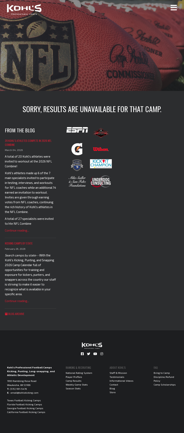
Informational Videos (121, 380)
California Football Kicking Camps (26, 412)
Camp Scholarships (165, 384)
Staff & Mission (118, 372)
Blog (112, 388)
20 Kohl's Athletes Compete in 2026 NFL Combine (28, 142)
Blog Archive (14, 314)
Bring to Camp (162, 372)
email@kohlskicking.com (24, 392)
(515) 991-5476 (18, 388)
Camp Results (73, 380)
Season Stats (73, 388)
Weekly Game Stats (77, 384)
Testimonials (117, 376)
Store (113, 392)
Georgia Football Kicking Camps (25, 408)
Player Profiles (74, 376)
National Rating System (79, 372)
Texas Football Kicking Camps (24, 400)
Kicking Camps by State (19, 243)
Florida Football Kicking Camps (24, 404)
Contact (114, 384)
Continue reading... (17, 230)
